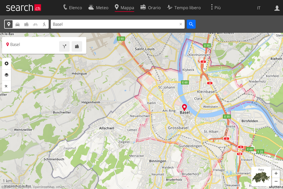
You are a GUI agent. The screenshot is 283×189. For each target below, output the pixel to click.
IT (259, 8)
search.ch (10, 187)
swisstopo (24, 187)
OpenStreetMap (43, 187)
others (60, 187)
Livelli (6, 75)
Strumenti (6, 86)
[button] (276, 174)
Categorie (6, 63)
